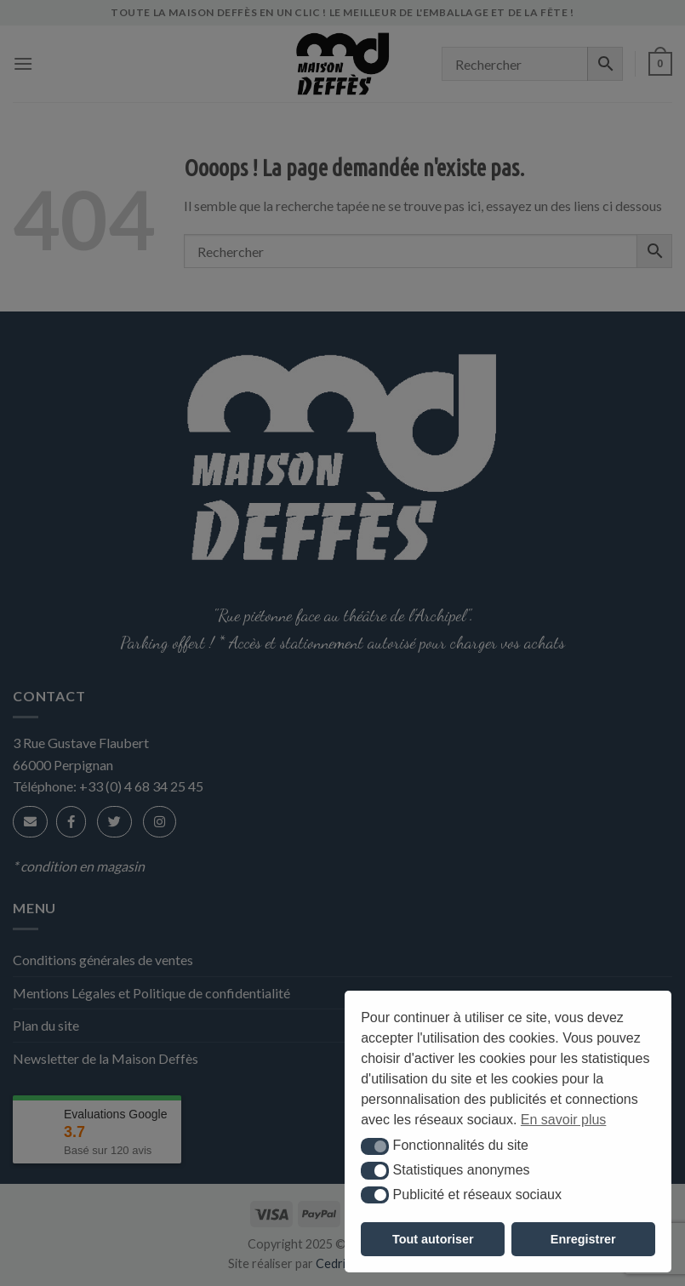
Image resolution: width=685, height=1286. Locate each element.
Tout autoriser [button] (433, 1239)
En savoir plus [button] (564, 1119)
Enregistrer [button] (583, 1239)
